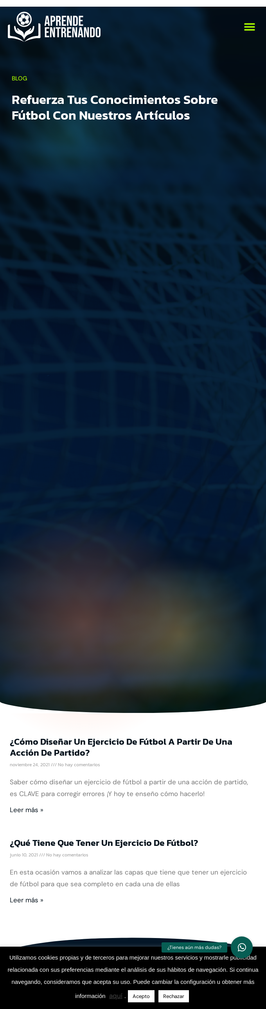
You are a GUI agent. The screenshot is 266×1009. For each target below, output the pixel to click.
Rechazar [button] (173, 996)
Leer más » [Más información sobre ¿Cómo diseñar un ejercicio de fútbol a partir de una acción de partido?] (26, 809)
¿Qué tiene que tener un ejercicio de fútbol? (104, 842)
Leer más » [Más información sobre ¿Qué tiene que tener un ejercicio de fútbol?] (26, 900)
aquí (115, 995)
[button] (249, 27)
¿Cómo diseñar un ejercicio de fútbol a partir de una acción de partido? (121, 747)
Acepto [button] (141, 996)
